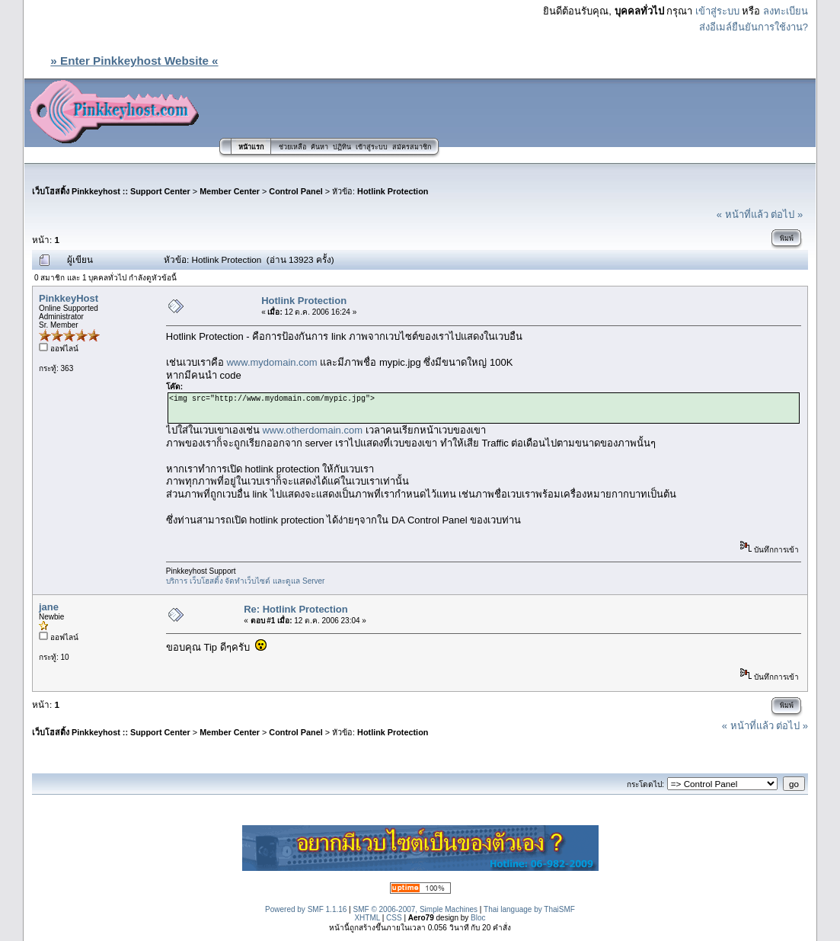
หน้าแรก (250, 147)
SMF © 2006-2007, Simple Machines (415, 909)
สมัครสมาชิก (411, 147)
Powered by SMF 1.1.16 (306, 909)
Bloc (478, 918)
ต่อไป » (787, 214)
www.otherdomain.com (312, 430)
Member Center (230, 191)
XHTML (367, 918)
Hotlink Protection (392, 191)
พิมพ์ (787, 238)
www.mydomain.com (271, 362)
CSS (394, 918)
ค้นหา (319, 147)
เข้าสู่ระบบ (717, 11)
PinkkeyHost (68, 298)
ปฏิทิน (342, 147)
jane (49, 607)
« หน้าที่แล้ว (742, 214)
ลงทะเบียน (785, 11)
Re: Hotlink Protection (296, 609)
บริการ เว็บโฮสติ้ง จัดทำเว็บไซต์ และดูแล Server (245, 581)
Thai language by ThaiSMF (529, 909)
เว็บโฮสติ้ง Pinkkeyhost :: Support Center (111, 191)
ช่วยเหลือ (292, 147)
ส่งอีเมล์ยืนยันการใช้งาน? (753, 27)
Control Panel (295, 191)
